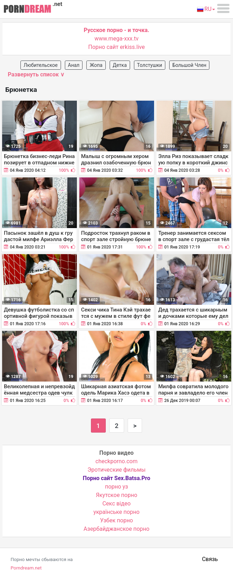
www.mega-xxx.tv (116, 38)
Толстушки (149, 65)
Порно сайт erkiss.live (116, 47)
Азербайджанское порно (116, 528)
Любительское (41, 65)
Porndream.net (26, 568)
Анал (74, 65)
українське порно (116, 512)
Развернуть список (36, 74)
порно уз (116, 486)
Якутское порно (116, 495)
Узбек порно (116, 520)
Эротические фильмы (116, 469)
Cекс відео (116, 503)
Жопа (96, 65)
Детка (120, 65)
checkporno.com (116, 461)
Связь (210, 559)
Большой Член (189, 65)
